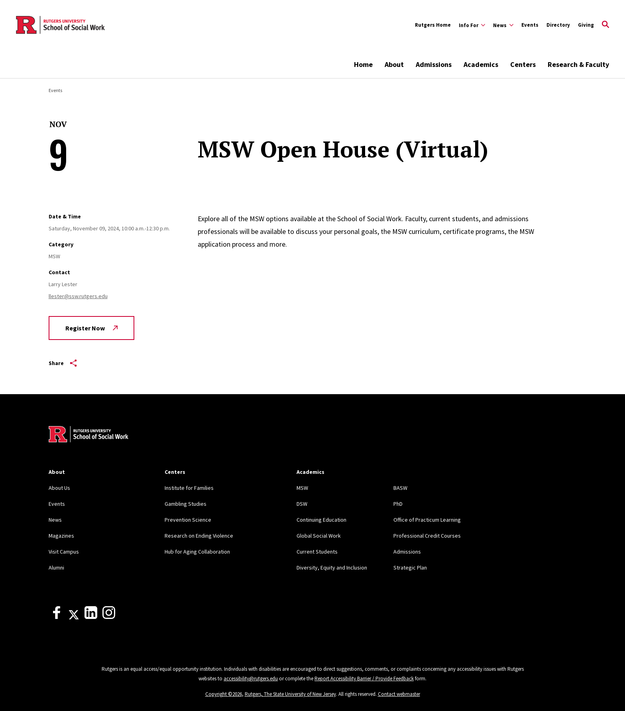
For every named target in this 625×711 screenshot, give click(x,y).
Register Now (91, 328)
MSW (302, 487)
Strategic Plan (410, 567)
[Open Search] (605, 25)
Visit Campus (64, 551)
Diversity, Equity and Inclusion (332, 567)
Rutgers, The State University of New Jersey (290, 694)
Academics (481, 64)
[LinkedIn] (91, 617)
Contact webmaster (399, 694)
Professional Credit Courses (427, 535)
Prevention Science (188, 519)
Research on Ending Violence (199, 535)
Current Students (317, 551)
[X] (73, 617)
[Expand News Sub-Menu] (503, 25)
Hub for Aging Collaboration (197, 551)
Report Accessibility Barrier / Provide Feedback (364, 678)
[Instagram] (108, 617)
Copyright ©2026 (223, 694)
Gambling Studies (185, 503)
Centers (523, 64)
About (394, 64)
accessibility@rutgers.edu (251, 678)
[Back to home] (88, 435)
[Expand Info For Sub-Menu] (472, 25)
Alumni (56, 567)
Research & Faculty (578, 64)
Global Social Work (319, 535)
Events (530, 25)
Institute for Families (189, 487)
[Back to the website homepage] (60, 25)
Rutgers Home (433, 25)
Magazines (61, 535)
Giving (586, 25)
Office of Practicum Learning (427, 519)
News (55, 519)
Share (63, 363)
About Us (59, 487)
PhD (398, 503)
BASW (400, 487)
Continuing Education (321, 519)
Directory (558, 25)
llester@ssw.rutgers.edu (78, 296)
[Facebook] (56, 617)
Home (363, 64)
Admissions (434, 64)
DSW (302, 503)
